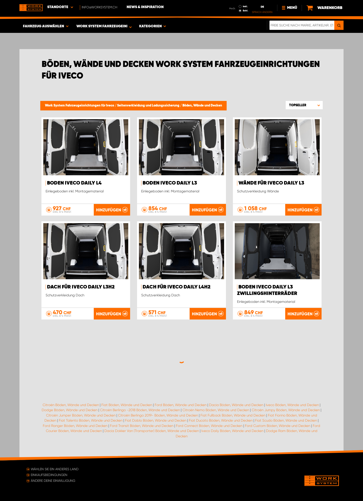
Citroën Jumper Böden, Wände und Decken (81, 415)
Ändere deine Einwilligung (53, 480)
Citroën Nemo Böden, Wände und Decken (215, 410)
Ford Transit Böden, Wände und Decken (141, 426)
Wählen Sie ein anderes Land (54, 469)
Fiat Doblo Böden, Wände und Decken (155, 420)
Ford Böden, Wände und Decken (181, 405)
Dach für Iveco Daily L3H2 (81, 287)
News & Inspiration (145, 7)
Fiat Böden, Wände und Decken (126, 405)
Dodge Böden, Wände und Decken (69, 410)
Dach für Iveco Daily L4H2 (176, 287)
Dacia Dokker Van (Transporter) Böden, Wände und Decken (151, 431)
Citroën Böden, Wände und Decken (71, 405)
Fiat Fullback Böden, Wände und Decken (232, 415)
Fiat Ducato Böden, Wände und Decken (221, 420)
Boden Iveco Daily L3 (170, 183)
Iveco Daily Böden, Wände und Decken (232, 431)
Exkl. (245, 10)
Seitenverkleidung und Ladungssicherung (148, 105)
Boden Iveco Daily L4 (74, 183)
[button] (304, 105)
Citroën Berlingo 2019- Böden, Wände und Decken (158, 415)
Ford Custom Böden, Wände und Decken (277, 426)
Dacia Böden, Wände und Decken (236, 405)
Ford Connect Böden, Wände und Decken (209, 426)
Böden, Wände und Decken (202, 105)
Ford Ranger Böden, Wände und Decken (75, 426)
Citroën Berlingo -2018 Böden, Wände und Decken (140, 410)
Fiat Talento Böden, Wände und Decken (90, 420)
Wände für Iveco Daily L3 (271, 183)
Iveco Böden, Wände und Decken (292, 405)
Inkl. (245, 6)
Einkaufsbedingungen (49, 475)
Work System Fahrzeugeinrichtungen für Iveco (80, 105)
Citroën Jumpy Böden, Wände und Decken (286, 410)
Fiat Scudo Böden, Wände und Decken (286, 420)
